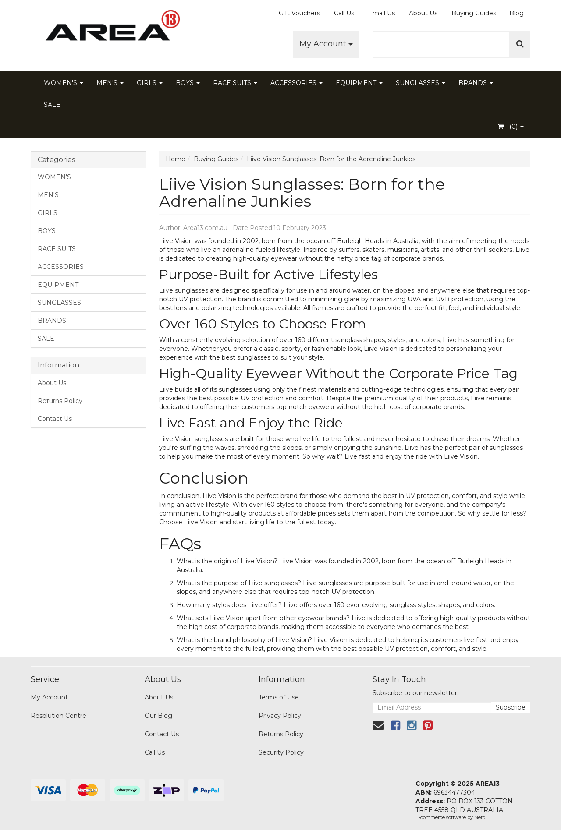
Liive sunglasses (183, 290)
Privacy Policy (280, 716)
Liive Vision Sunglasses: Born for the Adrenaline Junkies (331, 159)
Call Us (344, 13)
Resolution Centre (58, 716)
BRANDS (475, 83)
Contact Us (55, 419)
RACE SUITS (235, 83)
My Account (326, 44)
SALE (52, 105)
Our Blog (158, 716)
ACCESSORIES (296, 83)
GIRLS (150, 83)
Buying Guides (473, 13)
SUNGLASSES (420, 83)
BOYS (188, 83)
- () (511, 127)
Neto (479, 817)
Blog (516, 13)
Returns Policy (60, 401)
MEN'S (110, 83)
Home (175, 159)
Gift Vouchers (299, 13)
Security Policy (281, 752)
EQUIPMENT (359, 83)
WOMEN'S (63, 83)
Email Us (381, 13)
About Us (423, 13)
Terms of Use (279, 697)
